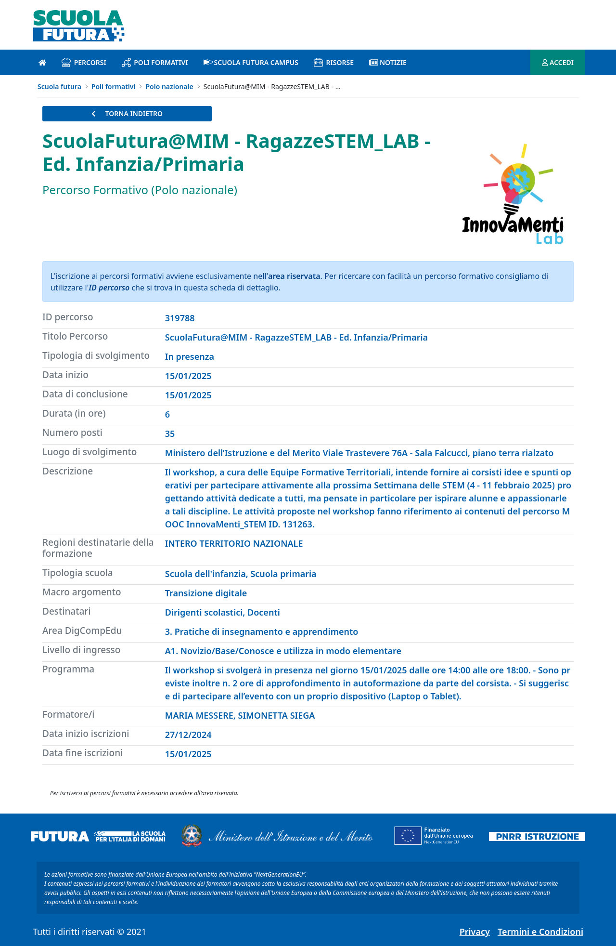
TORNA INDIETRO (127, 113)
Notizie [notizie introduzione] (388, 62)
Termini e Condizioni (540, 931)
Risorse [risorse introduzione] (334, 62)
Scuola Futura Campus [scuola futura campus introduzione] (251, 62)
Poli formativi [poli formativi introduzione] (155, 62)
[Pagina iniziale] (42, 62)
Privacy (475, 931)
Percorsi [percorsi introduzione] (84, 62)
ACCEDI (558, 62)
